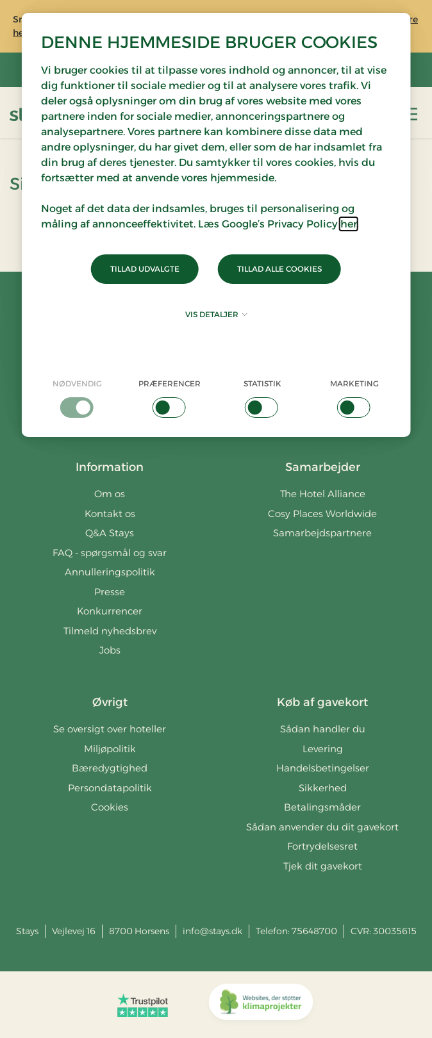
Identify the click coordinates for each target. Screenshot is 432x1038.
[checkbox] (77, 398)
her (348, 224)
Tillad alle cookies (279, 269)
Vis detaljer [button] (216, 314)
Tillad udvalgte (144, 269)
